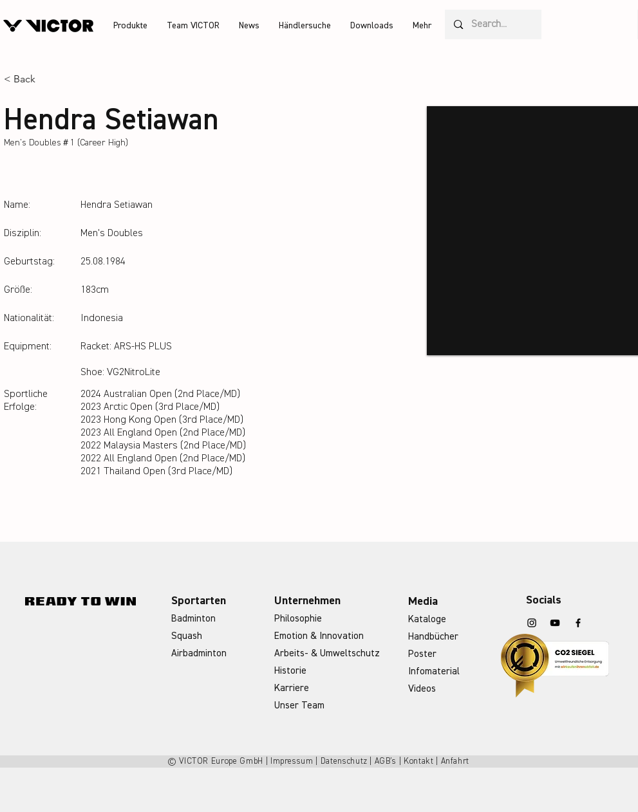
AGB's (386, 761)
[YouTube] (555, 623)
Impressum (292, 761)
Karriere (291, 688)
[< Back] (29, 79)
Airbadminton (199, 653)
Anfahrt (455, 761)
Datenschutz (344, 761)
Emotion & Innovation (319, 636)
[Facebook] (578, 623)
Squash (186, 636)
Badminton (193, 618)
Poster (422, 654)
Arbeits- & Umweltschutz (327, 653)
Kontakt (419, 761)
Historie (290, 671)
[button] (130, 26)
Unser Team (299, 705)
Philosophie (298, 618)
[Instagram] (532, 623)
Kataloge (427, 619)
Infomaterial (434, 671)
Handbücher (433, 636)
